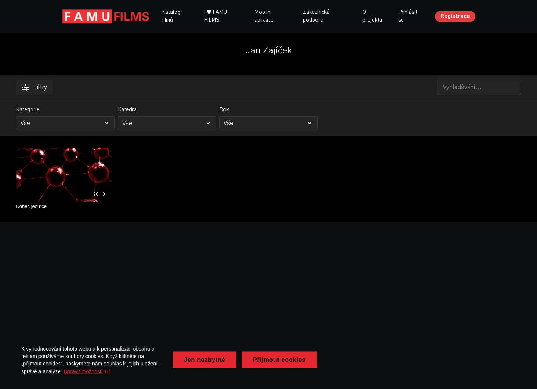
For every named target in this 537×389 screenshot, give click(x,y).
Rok (224, 109)
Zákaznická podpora (316, 16)
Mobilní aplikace (264, 16)
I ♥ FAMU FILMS (215, 16)
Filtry (34, 87)
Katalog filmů (171, 16)
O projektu (372, 16)
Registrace (455, 16)
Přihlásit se (407, 16)
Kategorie (28, 109)
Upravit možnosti (209, 375)
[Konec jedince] (64, 206)
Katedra (127, 109)
